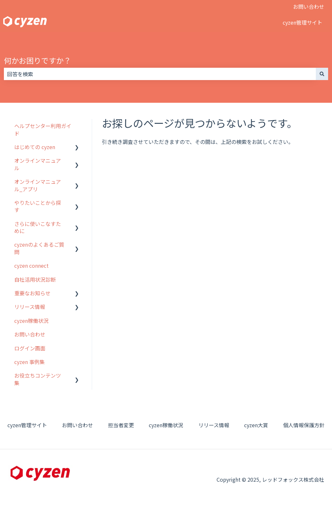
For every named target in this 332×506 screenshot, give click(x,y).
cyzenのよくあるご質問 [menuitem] (39, 248)
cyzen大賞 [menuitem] (256, 425)
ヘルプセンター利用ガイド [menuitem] (42, 129)
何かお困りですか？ (37, 60)
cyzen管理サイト (302, 22)
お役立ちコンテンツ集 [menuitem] (37, 378)
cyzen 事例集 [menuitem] (29, 362)
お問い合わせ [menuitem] (29, 334)
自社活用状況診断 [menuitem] (35, 279)
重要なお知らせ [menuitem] (32, 293)
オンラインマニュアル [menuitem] (37, 164)
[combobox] (160, 74)
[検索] (322, 74)
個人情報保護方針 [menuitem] (304, 425)
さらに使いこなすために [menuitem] (37, 227)
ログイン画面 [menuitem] (29, 348)
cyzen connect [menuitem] (31, 265)
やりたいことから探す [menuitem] (37, 206)
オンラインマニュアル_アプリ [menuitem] (37, 185)
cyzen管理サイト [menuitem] (27, 425)
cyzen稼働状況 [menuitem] (31, 320)
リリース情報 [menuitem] (29, 307)
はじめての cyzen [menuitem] (34, 147)
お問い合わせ (308, 6)
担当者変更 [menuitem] (121, 425)
